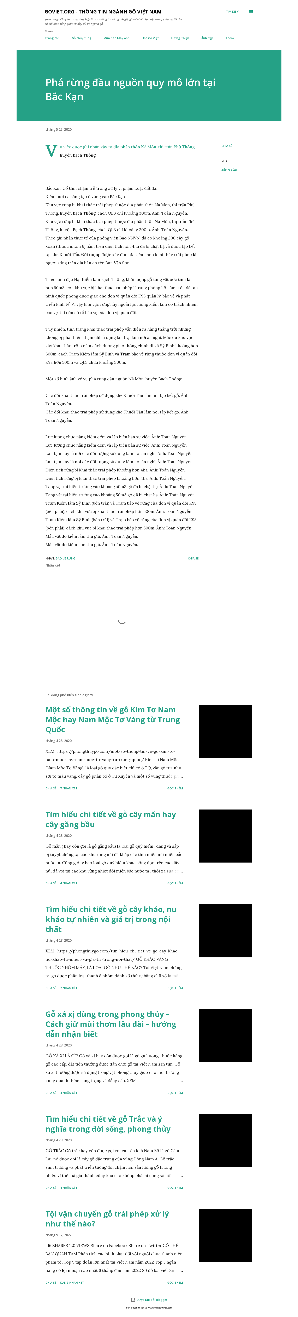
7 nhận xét (69, 788)
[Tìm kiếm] (232, 11)
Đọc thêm (175, 788)
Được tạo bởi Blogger (149, 1300)
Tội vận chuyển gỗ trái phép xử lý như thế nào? (107, 1219)
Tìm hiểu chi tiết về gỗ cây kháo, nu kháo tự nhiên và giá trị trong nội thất (111, 919)
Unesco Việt (150, 38)
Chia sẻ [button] (226, 146)
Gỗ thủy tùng (81, 38)
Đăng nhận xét (72, 1282)
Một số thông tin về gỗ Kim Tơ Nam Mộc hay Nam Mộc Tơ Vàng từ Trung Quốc (113, 719)
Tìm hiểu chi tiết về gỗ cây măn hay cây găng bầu (111, 819)
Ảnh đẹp (207, 38)
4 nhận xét (69, 883)
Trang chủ (52, 38)
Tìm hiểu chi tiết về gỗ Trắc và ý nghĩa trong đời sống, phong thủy (108, 1124)
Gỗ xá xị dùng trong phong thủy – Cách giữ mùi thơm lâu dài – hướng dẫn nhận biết (111, 1024)
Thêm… (230, 38)
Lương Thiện (180, 38)
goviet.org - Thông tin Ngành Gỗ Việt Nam (103, 11)
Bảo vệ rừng (229, 170)
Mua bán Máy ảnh (116, 38)
